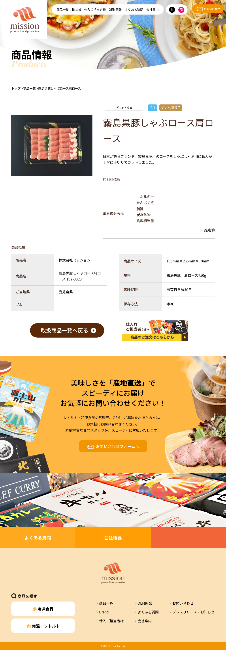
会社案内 (152, 9)
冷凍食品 (43, 609)
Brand (76, 9)
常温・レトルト (43, 626)
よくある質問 (134, 9)
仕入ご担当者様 (95, 9)
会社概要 (113, 537)
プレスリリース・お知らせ (193, 612)
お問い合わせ (212, 9)
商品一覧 (62, 9)
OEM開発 (115, 9)
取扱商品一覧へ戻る (64, 330)
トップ (16, 88)
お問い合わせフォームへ (117, 446)
